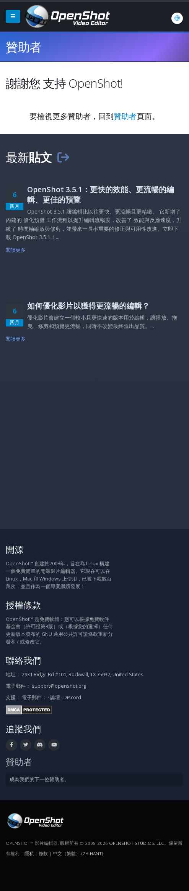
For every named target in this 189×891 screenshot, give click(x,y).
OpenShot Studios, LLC (136, 843)
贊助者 (125, 116)
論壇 (55, 697)
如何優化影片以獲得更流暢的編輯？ (88, 306)
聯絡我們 (23, 660)
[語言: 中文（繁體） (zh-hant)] (177, 18)
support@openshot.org (59, 686)
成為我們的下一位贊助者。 (39, 779)
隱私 (29, 853)
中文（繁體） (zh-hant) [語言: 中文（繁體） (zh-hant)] (78, 853)
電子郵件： (34, 697)
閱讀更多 (16, 250)
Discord (72, 697)
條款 (43, 853)
